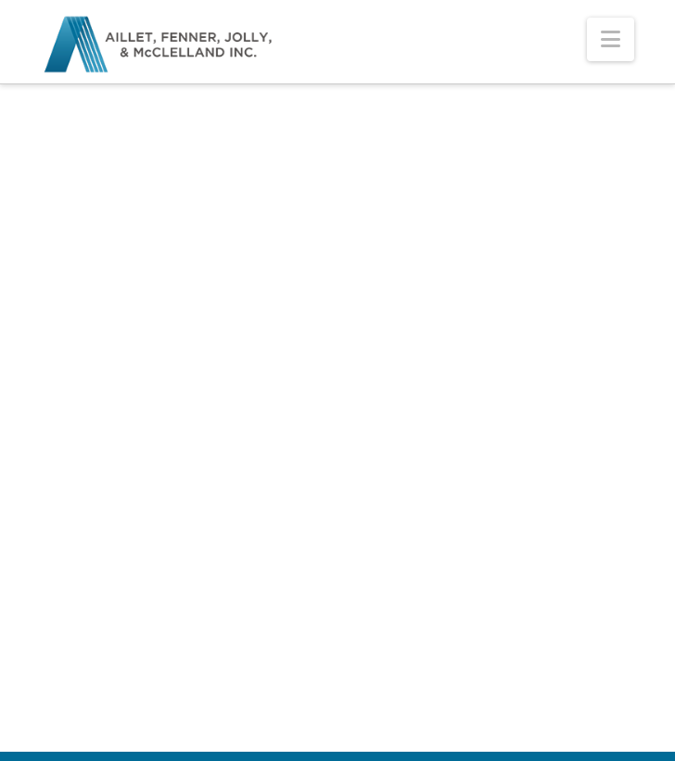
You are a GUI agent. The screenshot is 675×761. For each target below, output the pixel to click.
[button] (610, 39)
